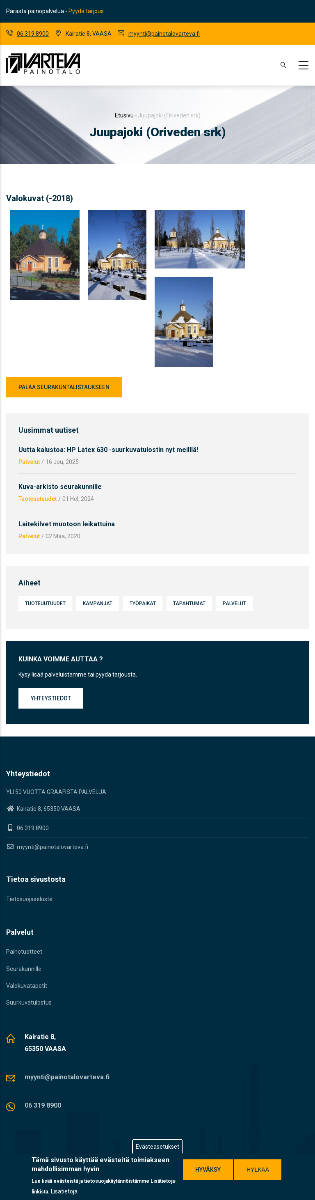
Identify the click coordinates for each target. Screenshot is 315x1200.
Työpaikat (143, 603)
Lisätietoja (64, 1191)
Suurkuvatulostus (29, 1002)
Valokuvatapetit (26, 985)
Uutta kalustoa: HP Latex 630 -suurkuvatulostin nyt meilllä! (108, 450)
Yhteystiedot (51, 698)
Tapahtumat (189, 603)
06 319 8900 (33, 33)
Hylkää (258, 1169)
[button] (45, 214)
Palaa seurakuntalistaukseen (64, 387)
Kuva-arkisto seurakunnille (60, 487)
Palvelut (29, 462)
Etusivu (124, 115)
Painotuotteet (24, 951)
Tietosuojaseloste (29, 899)
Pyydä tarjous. (86, 11)
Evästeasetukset (157, 1146)
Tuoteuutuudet (37, 499)
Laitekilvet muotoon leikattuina (66, 524)
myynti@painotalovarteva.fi (164, 33)
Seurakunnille (23, 969)
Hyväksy (208, 1169)
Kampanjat (97, 603)
